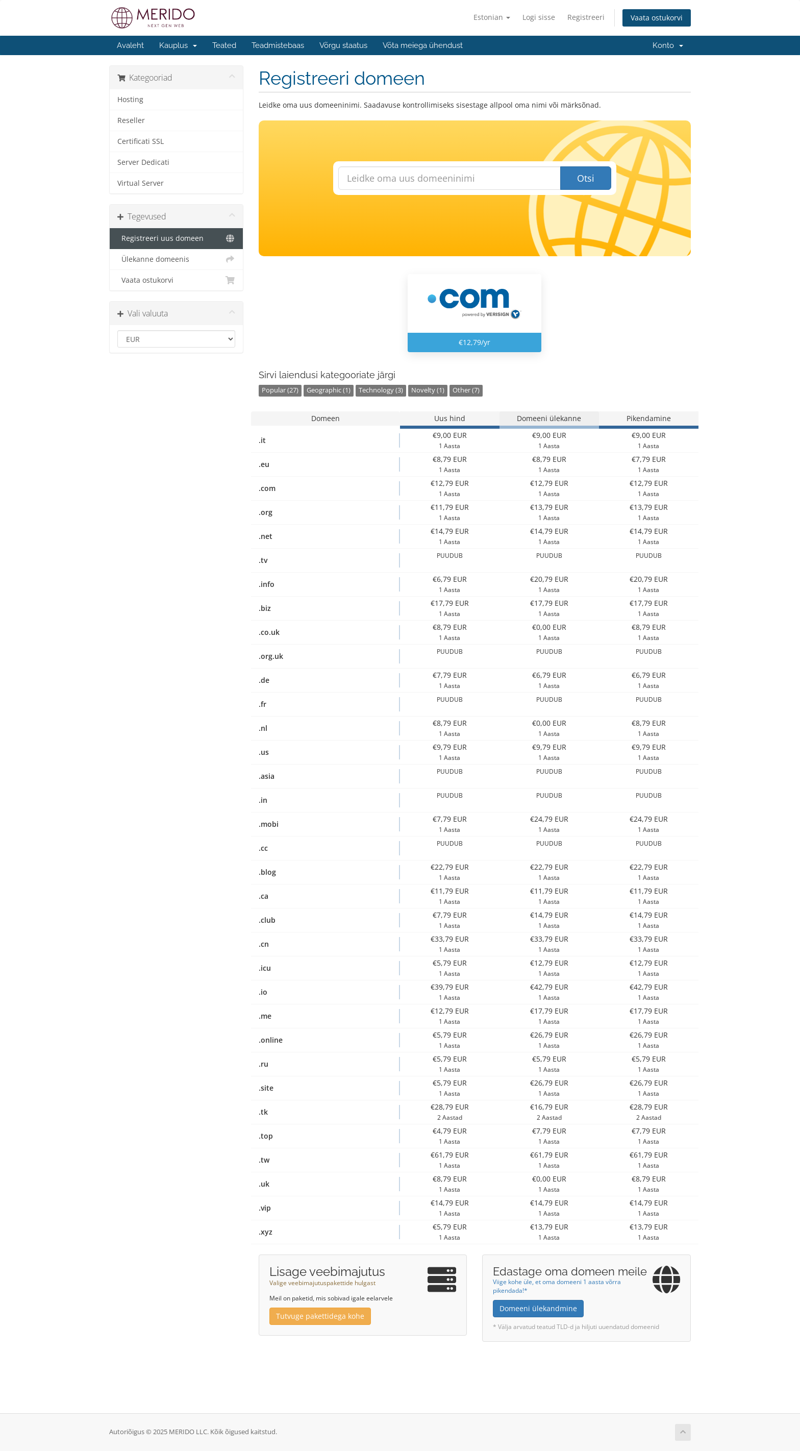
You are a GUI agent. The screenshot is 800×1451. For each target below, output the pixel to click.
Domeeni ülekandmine (538, 1308)
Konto (668, 45)
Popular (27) (280, 390)
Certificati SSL (140, 141)
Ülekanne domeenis (176, 259)
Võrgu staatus (343, 45)
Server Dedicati (143, 162)
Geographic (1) (329, 390)
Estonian (491, 17)
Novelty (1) (427, 390)
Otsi (585, 178)
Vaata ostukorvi (657, 17)
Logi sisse (538, 17)
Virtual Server (140, 183)
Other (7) (466, 390)
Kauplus (178, 45)
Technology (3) (381, 390)
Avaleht (130, 45)
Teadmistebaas (278, 45)
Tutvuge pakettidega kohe (320, 1316)
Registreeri (586, 17)
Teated (224, 45)
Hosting (130, 99)
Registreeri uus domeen (176, 238)
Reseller (131, 120)
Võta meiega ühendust (423, 45)
